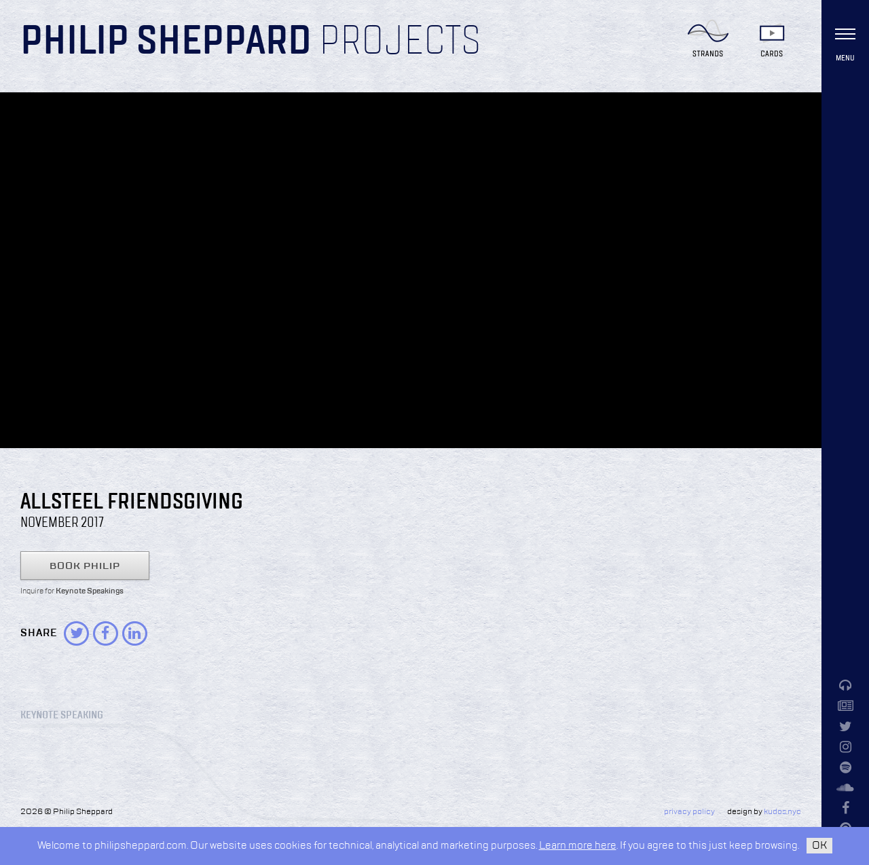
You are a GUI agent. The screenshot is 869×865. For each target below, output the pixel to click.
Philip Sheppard (166, 42)
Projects (400, 42)
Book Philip (85, 566)
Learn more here (577, 846)
